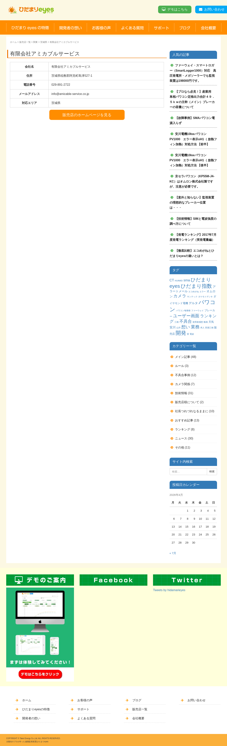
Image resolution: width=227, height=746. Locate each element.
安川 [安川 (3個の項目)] (173, 327)
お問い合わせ (214, 9)
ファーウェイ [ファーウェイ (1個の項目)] (197, 310)
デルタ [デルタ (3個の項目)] (193, 303)
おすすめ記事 (184, 420)
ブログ (136, 700)
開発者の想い (31, 718)
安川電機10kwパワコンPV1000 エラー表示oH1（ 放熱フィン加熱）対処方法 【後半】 (193, 160)
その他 (179, 447)
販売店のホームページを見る (86, 115)
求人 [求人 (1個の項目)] (202, 327)
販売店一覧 (25, 42)
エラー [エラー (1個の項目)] (203, 291)
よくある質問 (86, 718)
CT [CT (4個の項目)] (172, 280)
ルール (179, 365)
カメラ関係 (182, 384)
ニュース (181, 438)
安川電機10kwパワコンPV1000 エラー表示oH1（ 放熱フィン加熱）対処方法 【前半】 (193, 139)
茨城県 (43, 42)
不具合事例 (182, 375)
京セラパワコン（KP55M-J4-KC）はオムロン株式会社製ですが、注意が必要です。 (192, 181)
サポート (83, 709)
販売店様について (187, 402)
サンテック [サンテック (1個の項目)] (192, 296)
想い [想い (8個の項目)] (185, 327)
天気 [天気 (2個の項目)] (211, 321)
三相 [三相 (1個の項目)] (176, 322)
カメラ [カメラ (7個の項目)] (179, 296)
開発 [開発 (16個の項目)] (181, 333)
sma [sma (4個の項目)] (187, 280)
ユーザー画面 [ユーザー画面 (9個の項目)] (186, 315)
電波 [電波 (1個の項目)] (192, 334)
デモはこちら (177, 9)
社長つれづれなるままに (191, 411)
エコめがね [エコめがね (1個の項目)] (193, 291)
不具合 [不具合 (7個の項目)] (185, 321)
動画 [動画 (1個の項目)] (206, 322)
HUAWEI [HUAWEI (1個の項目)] (179, 280)
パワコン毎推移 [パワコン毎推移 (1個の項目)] (183, 310)
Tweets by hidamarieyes (169, 590)
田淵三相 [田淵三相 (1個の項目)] (209, 327)
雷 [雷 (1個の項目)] (188, 334)
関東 (35, 42)
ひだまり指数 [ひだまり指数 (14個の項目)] (196, 286)
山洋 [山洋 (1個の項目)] (178, 327)
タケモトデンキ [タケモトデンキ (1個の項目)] (205, 296)
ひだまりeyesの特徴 (36, 709)
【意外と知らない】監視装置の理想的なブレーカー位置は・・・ (192, 202)
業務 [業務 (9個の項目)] (195, 326)
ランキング (182, 429)
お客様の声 (84, 700)
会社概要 (138, 718)
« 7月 (173, 553)
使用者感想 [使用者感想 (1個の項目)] (198, 322)
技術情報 (181, 393)
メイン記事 (182, 356)
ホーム (13, 42)
